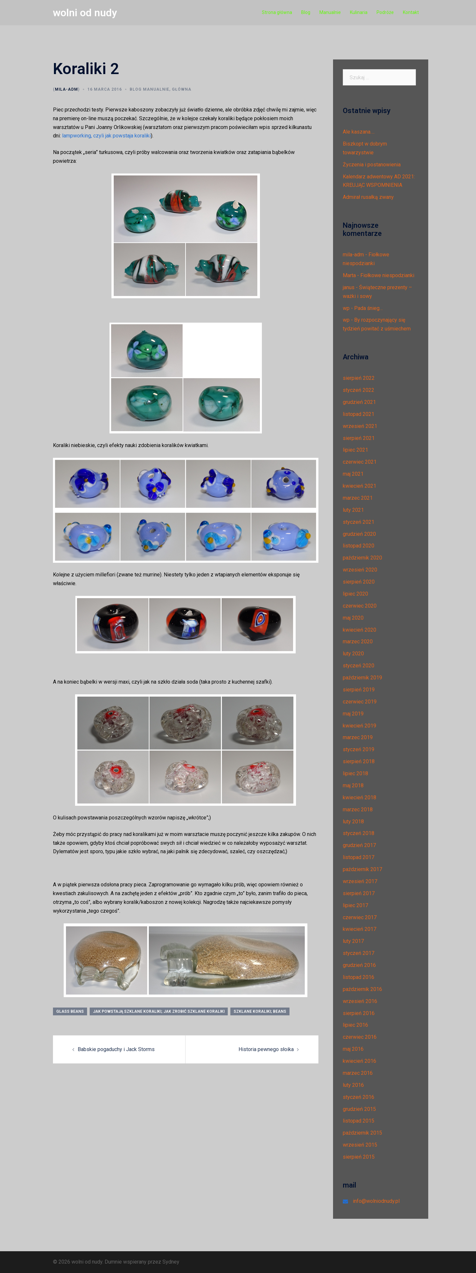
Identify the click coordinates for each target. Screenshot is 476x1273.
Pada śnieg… (368, 308)
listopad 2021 (358, 414)
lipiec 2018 (355, 773)
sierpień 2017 (359, 893)
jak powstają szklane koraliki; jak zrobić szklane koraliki (159, 1011)
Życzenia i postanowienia (372, 164)
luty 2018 (353, 821)
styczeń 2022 (358, 390)
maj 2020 (353, 618)
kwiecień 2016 (359, 1061)
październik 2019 (362, 678)
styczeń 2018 (358, 833)
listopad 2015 (358, 1121)
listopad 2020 (358, 546)
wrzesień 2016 (360, 1001)
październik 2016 (362, 989)
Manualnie (330, 12)
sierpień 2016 (359, 1013)
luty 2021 (353, 510)
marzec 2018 (358, 809)
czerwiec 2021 (360, 462)
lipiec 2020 (355, 594)
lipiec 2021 (355, 450)
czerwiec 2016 (360, 1037)
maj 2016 (353, 1049)
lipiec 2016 (355, 1025)
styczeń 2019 (358, 749)
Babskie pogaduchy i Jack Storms (116, 1049)
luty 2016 (353, 1085)
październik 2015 (362, 1133)
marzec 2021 (358, 498)
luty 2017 (353, 941)
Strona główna (277, 12)
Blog (305, 12)
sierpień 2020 (359, 582)
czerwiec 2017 (360, 917)
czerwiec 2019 (360, 702)
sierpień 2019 (359, 690)
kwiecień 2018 (359, 797)
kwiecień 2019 (359, 726)
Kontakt (411, 12)
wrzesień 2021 (360, 426)
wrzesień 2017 (360, 881)
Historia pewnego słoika (266, 1049)
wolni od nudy (85, 12)
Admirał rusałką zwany (368, 197)
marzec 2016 (358, 1073)
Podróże (385, 12)
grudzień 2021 (359, 402)
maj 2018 (353, 785)
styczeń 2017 (358, 953)
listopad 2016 (358, 977)
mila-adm (66, 89)
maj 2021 (353, 474)
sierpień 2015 (359, 1157)
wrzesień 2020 (360, 570)
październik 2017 (362, 869)
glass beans (70, 1011)
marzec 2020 (358, 641)
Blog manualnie (149, 89)
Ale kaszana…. (359, 132)
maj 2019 (353, 714)
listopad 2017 (358, 857)
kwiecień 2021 (359, 486)
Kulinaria (358, 12)
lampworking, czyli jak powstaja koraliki (106, 136)
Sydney (170, 1262)
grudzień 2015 (359, 1109)
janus (348, 287)
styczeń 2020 (358, 665)
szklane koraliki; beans (260, 1011)
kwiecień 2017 (359, 929)
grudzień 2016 (359, 965)
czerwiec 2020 (360, 606)
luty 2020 (353, 653)
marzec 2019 (358, 737)
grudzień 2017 (359, 845)
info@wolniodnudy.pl (376, 1201)
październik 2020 (362, 558)
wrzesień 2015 (360, 1145)
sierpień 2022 (359, 378)
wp (346, 308)
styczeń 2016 (358, 1097)
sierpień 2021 (359, 438)
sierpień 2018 (359, 761)
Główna (181, 89)
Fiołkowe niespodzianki (387, 275)
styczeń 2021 (358, 522)
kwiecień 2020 (359, 630)
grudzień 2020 (359, 534)
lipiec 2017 (355, 905)
